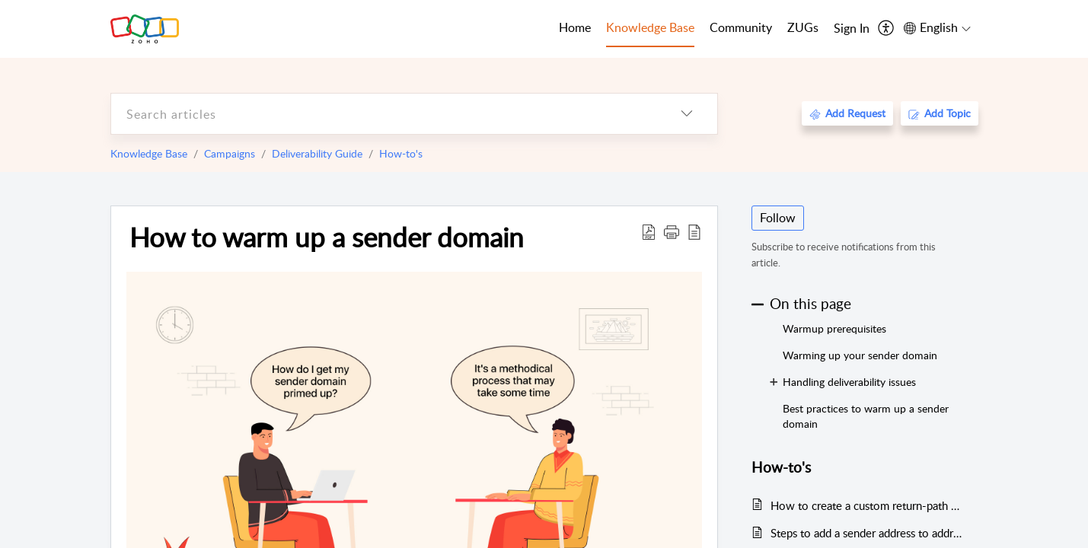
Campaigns (229, 153)
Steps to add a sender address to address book (867, 532)
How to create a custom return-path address (867, 505)
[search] (383, 114)
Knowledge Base (148, 153)
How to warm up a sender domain (326, 236)
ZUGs (802, 27)
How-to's (401, 153)
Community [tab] (741, 27)
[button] (671, 231)
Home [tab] (575, 27)
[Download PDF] (648, 231)
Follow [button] (778, 217)
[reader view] (694, 231)
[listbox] (686, 114)
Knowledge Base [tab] (650, 27)
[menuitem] (851, 29)
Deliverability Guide (317, 153)
